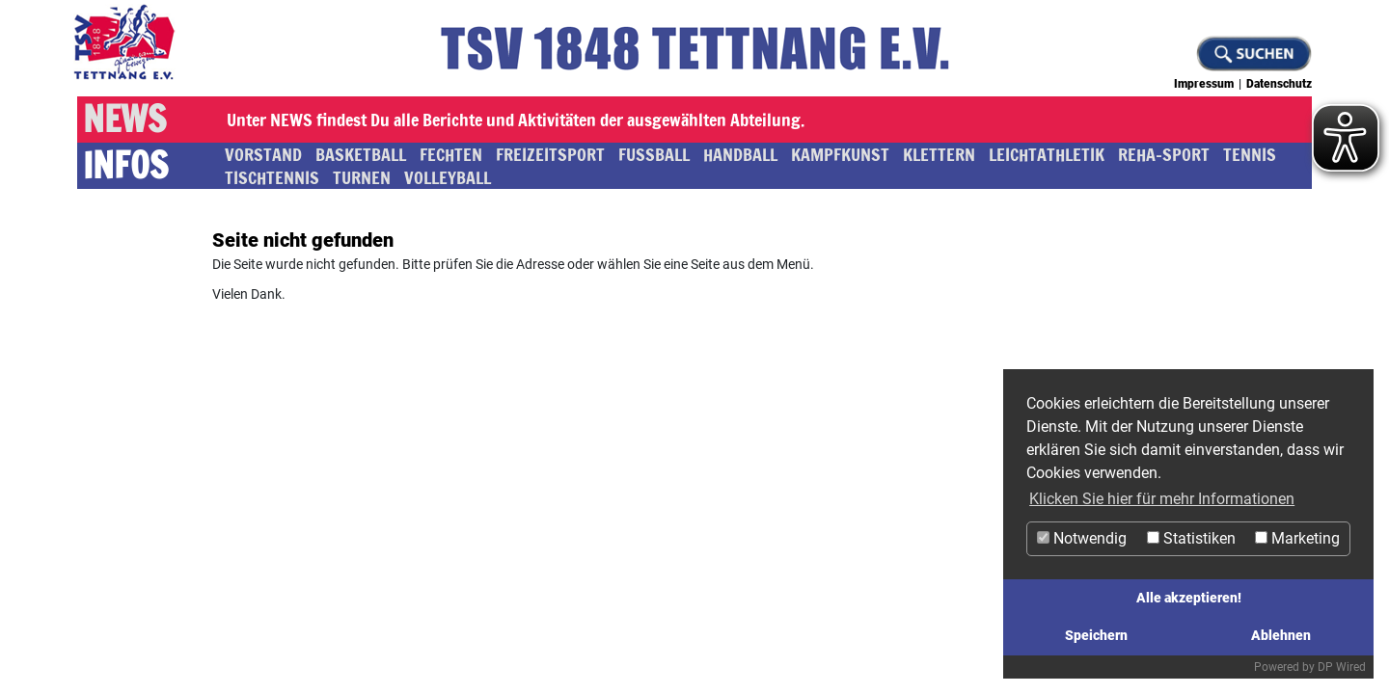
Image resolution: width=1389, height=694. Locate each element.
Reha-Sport (1164, 154)
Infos (125, 166)
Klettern (939, 154)
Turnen (362, 177)
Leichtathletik (1046, 154)
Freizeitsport (550, 154)
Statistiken (1191, 538)
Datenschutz (1279, 84)
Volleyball (447, 177)
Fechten (451, 154)
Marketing (1297, 538)
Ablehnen (1281, 635)
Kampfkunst (840, 154)
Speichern (1096, 635)
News (124, 119)
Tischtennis (272, 177)
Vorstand (263, 154)
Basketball (360, 154)
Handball (740, 154)
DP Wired (1342, 667)
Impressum (1204, 84)
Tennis (1249, 154)
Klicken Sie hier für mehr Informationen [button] (1161, 499)
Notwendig (1082, 538)
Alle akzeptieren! (1188, 598)
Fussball (654, 154)
